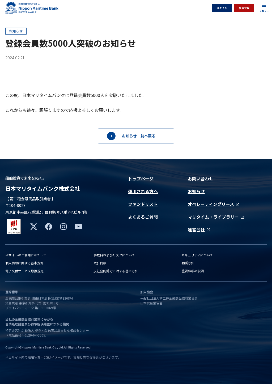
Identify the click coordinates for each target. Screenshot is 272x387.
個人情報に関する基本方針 (24, 265)
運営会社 (199, 229)
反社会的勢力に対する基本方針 (116, 273)
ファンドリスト (143, 204)
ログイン (221, 8)
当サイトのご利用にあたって (25, 258)
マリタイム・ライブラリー (216, 217)
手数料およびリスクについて (114, 258)
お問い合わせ (200, 178)
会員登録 (244, 8)
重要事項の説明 (192, 273)
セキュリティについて (197, 258)
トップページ (141, 178)
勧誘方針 (187, 265)
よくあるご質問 (143, 217)
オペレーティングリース (213, 204)
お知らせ (196, 191)
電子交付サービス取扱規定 (24, 273)
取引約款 (100, 265)
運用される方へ (143, 191)
